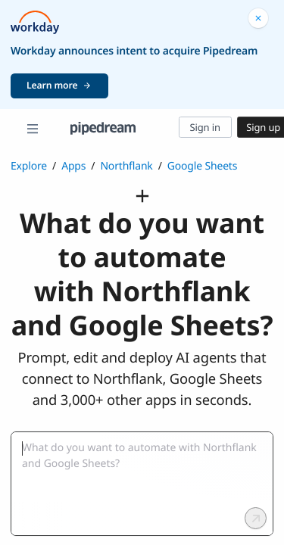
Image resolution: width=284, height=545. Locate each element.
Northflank (126, 166)
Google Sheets (202, 166)
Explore (29, 166)
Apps (73, 166)
